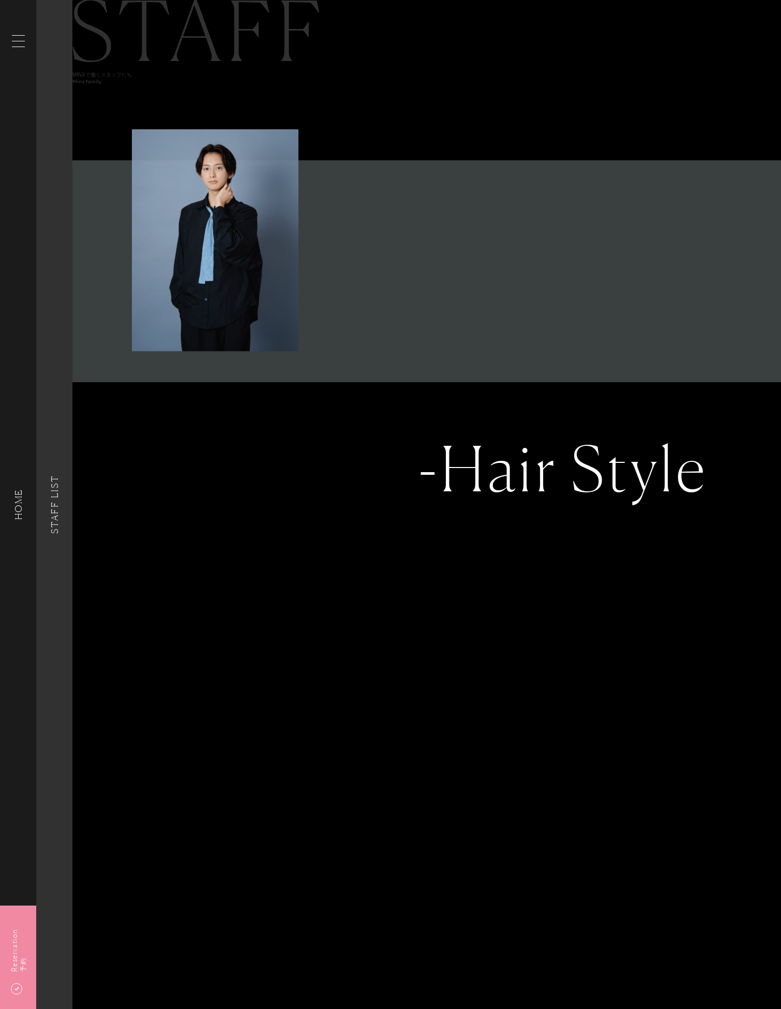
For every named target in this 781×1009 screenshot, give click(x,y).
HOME (18, 504)
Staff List (54, 504)
